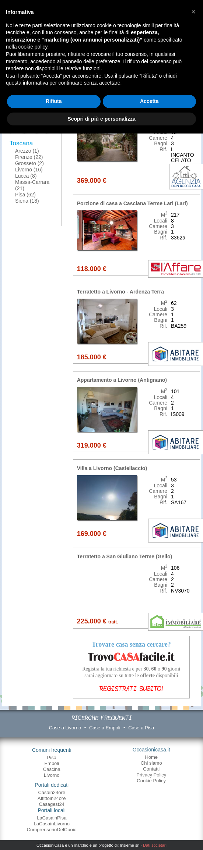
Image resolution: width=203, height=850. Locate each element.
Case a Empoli (104, 727)
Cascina (51, 769)
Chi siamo (151, 763)
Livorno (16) (29, 170)
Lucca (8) (25, 176)
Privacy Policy (151, 775)
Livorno (52, 775)
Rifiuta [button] (54, 101)
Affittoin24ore (52, 798)
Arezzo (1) (27, 151)
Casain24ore (51, 792)
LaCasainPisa (51, 818)
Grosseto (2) (29, 163)
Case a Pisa (141, 727)
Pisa (51, 757)
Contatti (151, 769)
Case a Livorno (65, 727)
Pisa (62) (25, 195)
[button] (193, 12)
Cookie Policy (151, 780)
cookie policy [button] (32, 47)
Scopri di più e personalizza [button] (101, 119)
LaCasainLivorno (52, 823)
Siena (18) (27, 201)
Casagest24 (51, 804)
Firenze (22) (29, 157)
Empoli (51, 763)
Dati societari (155, 845)
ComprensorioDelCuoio (52, 829)
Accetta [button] (149, 101)
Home (151, 757)
